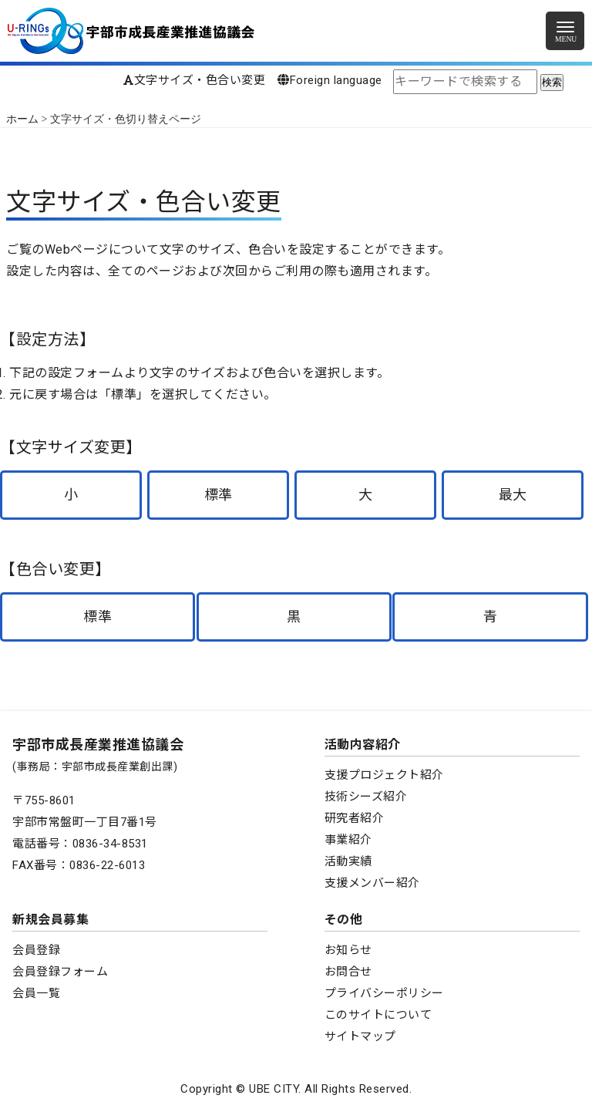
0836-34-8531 (110, 844)
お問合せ (348, 972)
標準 (218, 495)
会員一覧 (36, 993)
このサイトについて (378, 1015)
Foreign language (330, 80)
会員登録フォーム (60, 972)
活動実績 (348, 861)
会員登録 (36, 950)
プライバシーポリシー (384, 993)
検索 (552, 82)
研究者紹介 (355, 818)
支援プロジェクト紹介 (384, 775)
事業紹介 (348, 840)
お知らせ (348, 950)
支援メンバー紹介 (372, 883)
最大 (513, 495)
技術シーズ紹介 (366, 797)
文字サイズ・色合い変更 (194, 80)
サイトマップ (360, 1036)
